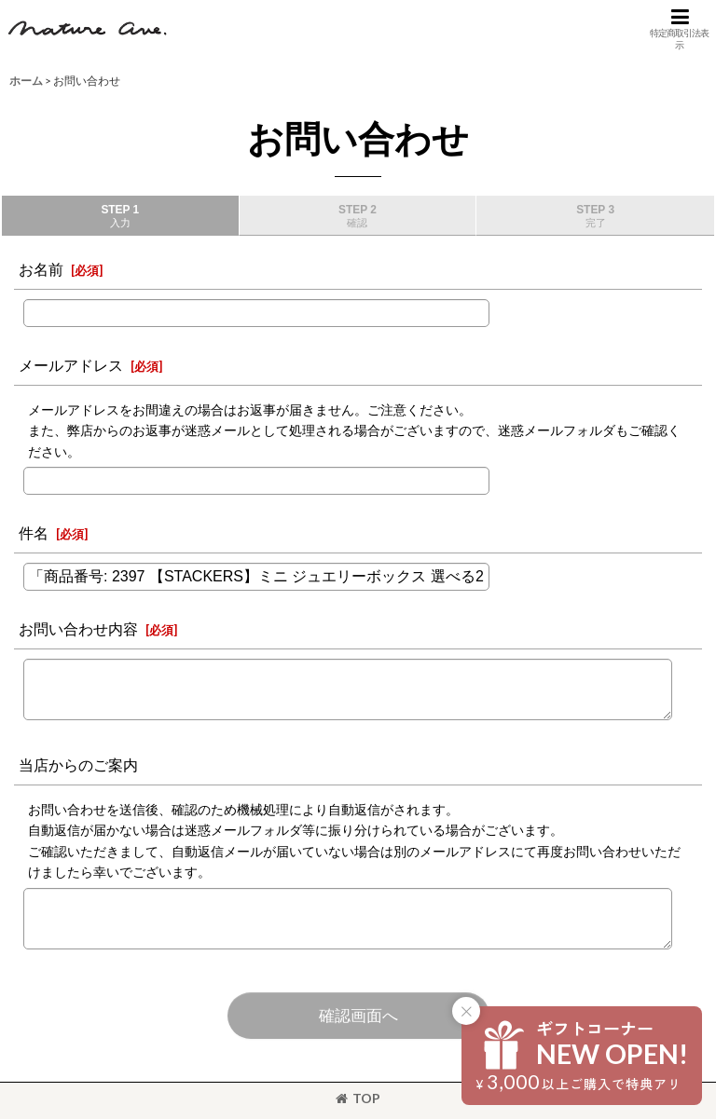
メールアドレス (71, 365)
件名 (33, 532)
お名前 (41, 269)
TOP (358, 1098)
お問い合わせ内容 (78, 628)
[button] (679, 29)
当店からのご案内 (78, 764)
